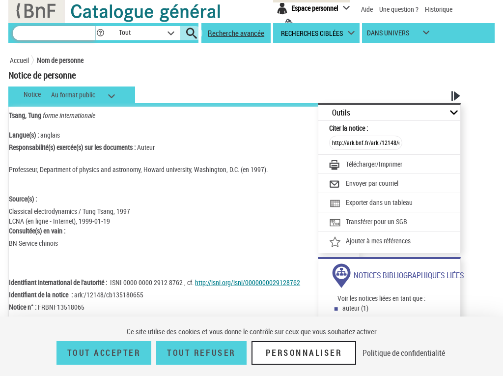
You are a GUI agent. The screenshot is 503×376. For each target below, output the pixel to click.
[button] (100, 33)
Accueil (19, 60)
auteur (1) (355, 308)
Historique (438, 9)
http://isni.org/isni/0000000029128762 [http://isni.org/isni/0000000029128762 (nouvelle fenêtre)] (247, 282)
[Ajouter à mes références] (370, 242)
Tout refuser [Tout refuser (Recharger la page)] (201, 352)
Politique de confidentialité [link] (404, 352)
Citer (348, 128)
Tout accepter (104, 352)
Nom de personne (60, 60)
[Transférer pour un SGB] (368, 223)
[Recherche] (54, 33)
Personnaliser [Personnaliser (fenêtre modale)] (304, 352)
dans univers (388, 35)
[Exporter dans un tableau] (371, 203)
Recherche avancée (236, 33)
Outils (341, 113)
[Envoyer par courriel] (363, 184)
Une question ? (399, 9)
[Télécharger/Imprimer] (365, 165)
